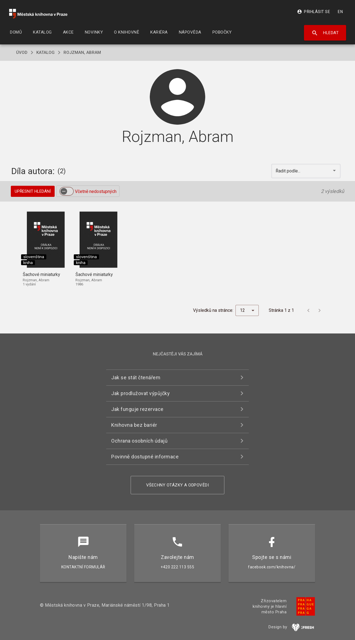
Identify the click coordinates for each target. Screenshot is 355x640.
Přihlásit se (313, 11)
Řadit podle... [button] (288, 171)
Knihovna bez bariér (134, 425)
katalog (45, 52)
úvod (21, 52)
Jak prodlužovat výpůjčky (140, 393)
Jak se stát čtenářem (135, 377)
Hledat (325, 33)
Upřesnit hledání (33, 191)
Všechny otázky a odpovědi (177, 485)
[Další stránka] (319, 310)
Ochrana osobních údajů (139, 441)
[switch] (66, 191)
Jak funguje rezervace (137, 409)
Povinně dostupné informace (145, 457)
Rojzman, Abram (82, 52)
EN (340, 11)
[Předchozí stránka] (308, 310)
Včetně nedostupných (95, 191)
